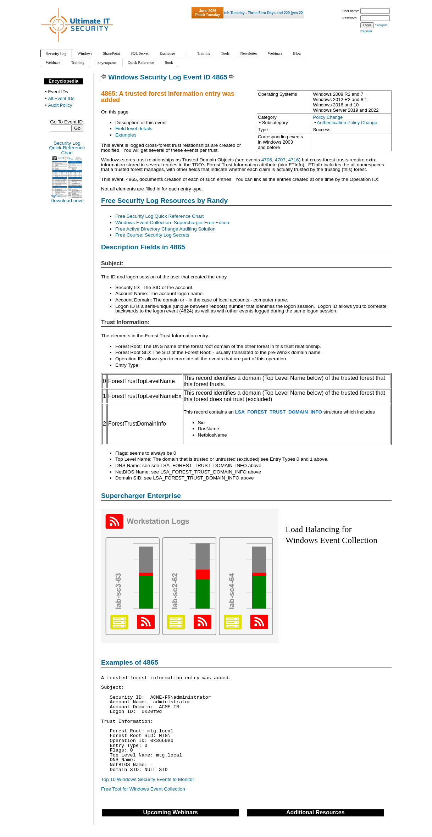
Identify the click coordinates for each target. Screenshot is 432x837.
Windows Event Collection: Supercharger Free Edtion (172, 222)
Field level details (133, 128)
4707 (280, 159)
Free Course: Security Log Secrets (152, 235)
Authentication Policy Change (347, 122)
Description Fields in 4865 (143, 247)
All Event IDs (61, 98)
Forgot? (382, 25)
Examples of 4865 (129, 662)
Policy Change (328, 117)
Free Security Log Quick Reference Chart (159, 216)
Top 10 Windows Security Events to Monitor (147, 779)
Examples (126, 135)
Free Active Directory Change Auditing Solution (165, 229)
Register (366, 31)
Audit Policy (60, 105)
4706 (266, 159)
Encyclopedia (63, 81)
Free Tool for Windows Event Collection (143, 789)
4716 (293, 159)
